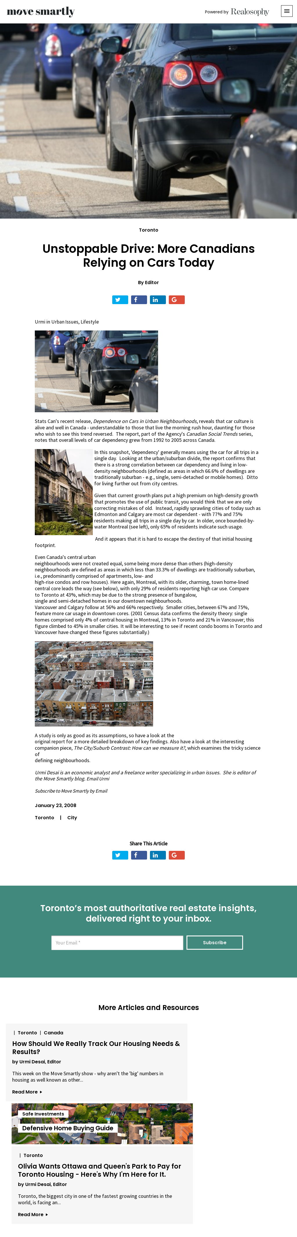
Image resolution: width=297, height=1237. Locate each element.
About (76, 1204)
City (72, 817)
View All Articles (148, 1143)
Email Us (102, 1204)
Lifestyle (91, 321)
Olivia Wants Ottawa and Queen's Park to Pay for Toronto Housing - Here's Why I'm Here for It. (239, 1052)
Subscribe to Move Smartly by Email (74, 790)
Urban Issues (65, 321)
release (83, 421)
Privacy (149, 1204)
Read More (25, 1102)
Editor (152, 282)
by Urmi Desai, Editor (34, 1066)
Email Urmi (98, 778)
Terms (128, 1204)
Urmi (40, 321)
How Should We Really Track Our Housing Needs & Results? (48, 1049)
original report (50, 741)
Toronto (45, 817)
